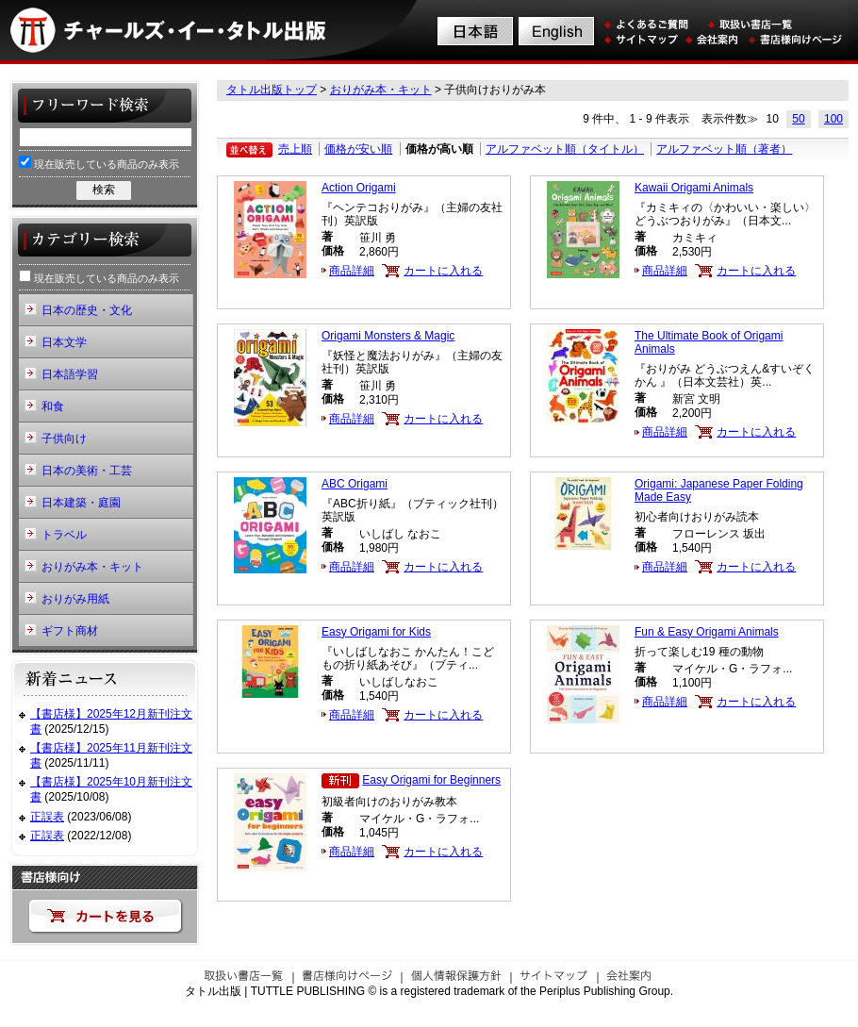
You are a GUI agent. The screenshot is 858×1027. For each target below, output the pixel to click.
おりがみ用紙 (75, 598)
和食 (52, 406)
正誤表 (47, 816)
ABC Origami (355, 483)
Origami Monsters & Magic (388, 335)
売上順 (295, 149)
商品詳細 (351, 270)
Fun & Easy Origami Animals (707, 631)
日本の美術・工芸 (86, 470)
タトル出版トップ (271, 89)
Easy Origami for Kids (376, 631)
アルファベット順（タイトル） (565, 149)
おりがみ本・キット (381, 89)
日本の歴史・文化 (86, 310)
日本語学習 (69, 374)
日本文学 (64, 342)
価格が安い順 (358, 149)
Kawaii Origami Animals (694, 187)
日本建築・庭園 (81, 502)
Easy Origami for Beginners (431, 780)
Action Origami (359, 187)
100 (833, 118)
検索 (103, 189)
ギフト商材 (69, 631)
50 (798, 118)
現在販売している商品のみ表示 (99, 163)
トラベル (64, 534)
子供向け (64, 438)
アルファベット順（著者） (724, 149)
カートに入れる (443, 270)
